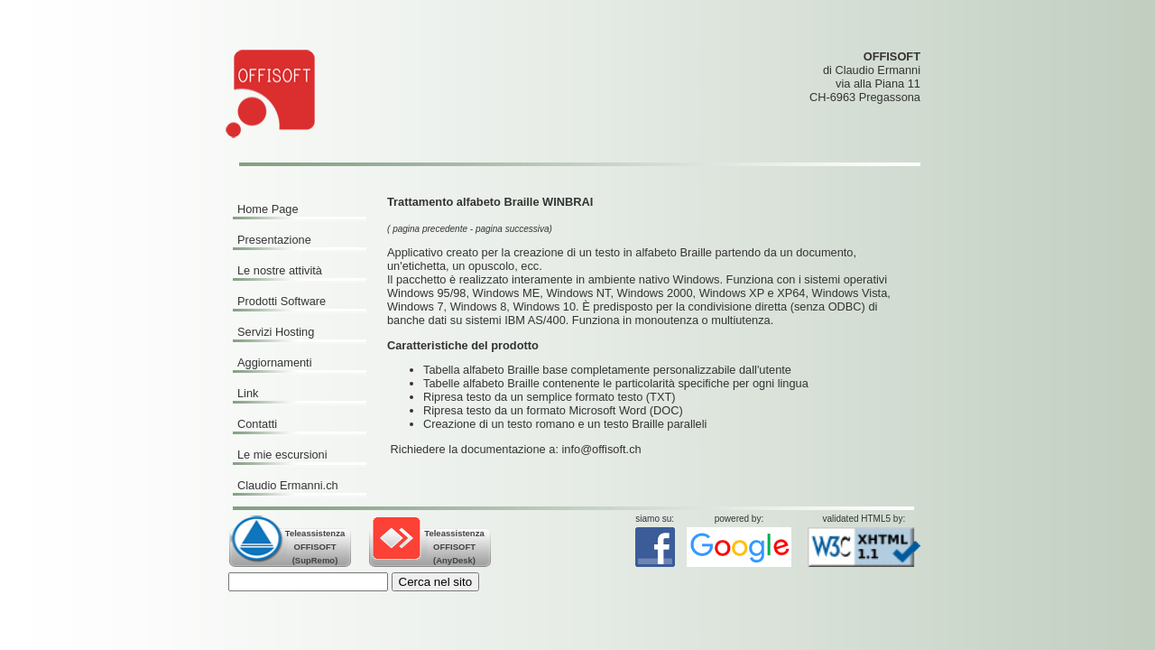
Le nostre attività (279, 270)
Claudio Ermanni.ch (287, 485)
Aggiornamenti (274, 362)
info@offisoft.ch (602, 449)
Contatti (257, 424)
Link (247, 393)
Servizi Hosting (275, 332)
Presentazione (274, 239)
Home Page (268, 209)
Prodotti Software (281, 301)
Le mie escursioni (282, 454)
